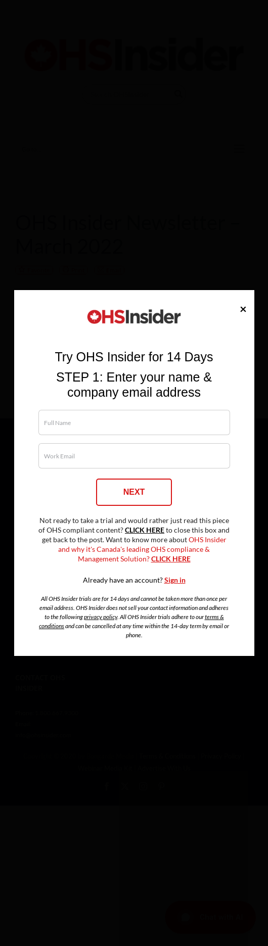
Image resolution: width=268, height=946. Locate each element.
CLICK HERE (144, 530)
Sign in (175, 580)
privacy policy (100, 617)
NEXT (134, 492)
